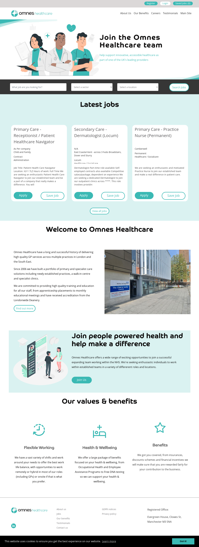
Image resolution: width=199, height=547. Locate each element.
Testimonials (170, 13)
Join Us (81, 380)
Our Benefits (141, 13)
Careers (155, 13)
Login (165, 3)
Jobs (59, 513)
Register (151, 3)
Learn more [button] (109, 541)
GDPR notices (109, 509)
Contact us (62, 527)
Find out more (24, 308)
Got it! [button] (183, 541)
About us (125, 13)
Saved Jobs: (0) (182, 3)
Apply (23, 195)
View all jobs (99, 211)
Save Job (52, 195)
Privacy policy (109, 513)
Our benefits (63, 518)
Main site (186, 13)
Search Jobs (179, 87)
